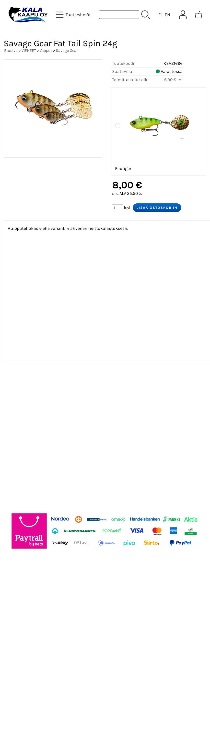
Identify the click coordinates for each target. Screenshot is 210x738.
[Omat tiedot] (182, 15)
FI (160, 14)
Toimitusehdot (23, 438)
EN (167, 14)
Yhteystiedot (21, 426)
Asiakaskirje (20, 403)
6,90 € (173, 79)
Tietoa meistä (22, 415)
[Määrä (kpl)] (117, 207)
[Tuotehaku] (119, 15)
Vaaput (46, 50)
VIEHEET (29, 50)
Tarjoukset (18, 391)
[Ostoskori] (198, 15)
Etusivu (11, 50)
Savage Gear (67, 50)
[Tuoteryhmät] (73, 15)
